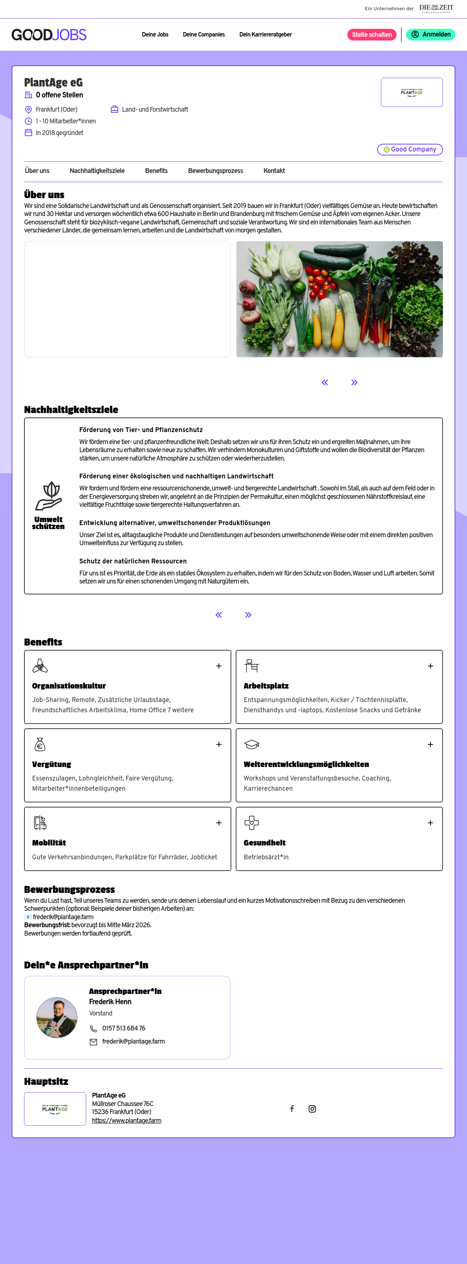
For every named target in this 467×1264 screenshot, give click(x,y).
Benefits (156, 171)
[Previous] (325, 382)
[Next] (354, 382)
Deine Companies (204, 35)
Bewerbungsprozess (215, 171)
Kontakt (274, 171)
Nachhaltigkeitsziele (97, 171)
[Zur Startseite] (49, 35)
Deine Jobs (155, 35)
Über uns (37, 171)
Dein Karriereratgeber (265, 35)
